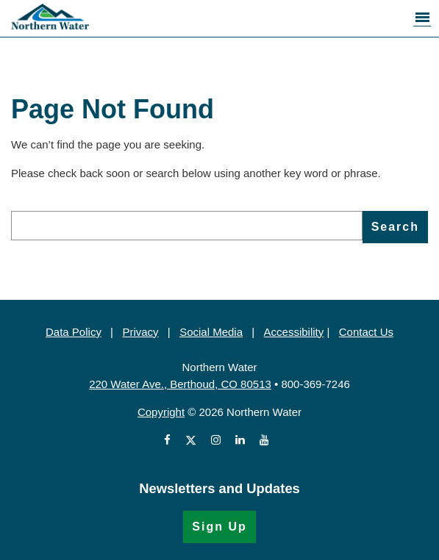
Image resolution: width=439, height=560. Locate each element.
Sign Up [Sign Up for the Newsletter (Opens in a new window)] (219, 526)
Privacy (140, 332)
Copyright (161, 412)
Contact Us (366, 332)
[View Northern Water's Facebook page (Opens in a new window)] (170, 440)
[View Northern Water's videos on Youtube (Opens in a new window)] (264, 440)
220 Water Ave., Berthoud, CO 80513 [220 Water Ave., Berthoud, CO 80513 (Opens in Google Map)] (180, 384)
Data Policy (73, 332)
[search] (187, 225)
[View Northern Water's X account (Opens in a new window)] (190, 440)
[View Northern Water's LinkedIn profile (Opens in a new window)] (240, 440)
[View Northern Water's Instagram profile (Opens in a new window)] (215, 440)
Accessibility (294, 332)
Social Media (211, 332)
